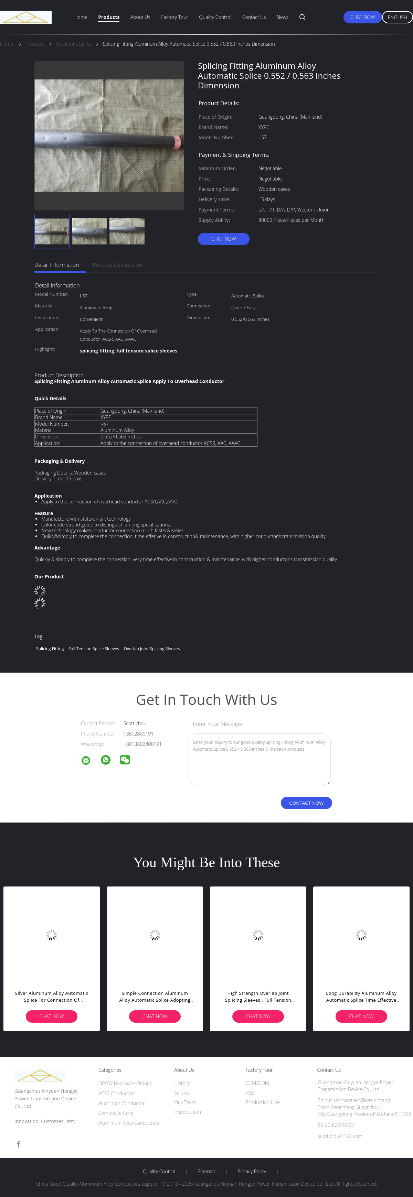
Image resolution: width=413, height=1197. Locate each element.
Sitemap (206, 1171)
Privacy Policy (251, 1171)
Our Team (185, 1102)
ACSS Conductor (116, 1093)
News (282, 17)
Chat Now (362, 17)
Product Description (117, 265)
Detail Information (56, 265)
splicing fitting (50, 649)
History (182, 1083)
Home (80, 17)
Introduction (187, 1112)
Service (182, 1092)
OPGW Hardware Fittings (125, 1083)
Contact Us (254, 17)
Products (108, 17)
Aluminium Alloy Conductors (128, 1123)
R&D (250, 1092)
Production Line (263, 1102)
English (397, 17)
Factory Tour (174, 17)
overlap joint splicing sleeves (152, 649)
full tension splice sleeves (93, 649)
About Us (140, 17)
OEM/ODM (257, 1083)
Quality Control (215, 17)
